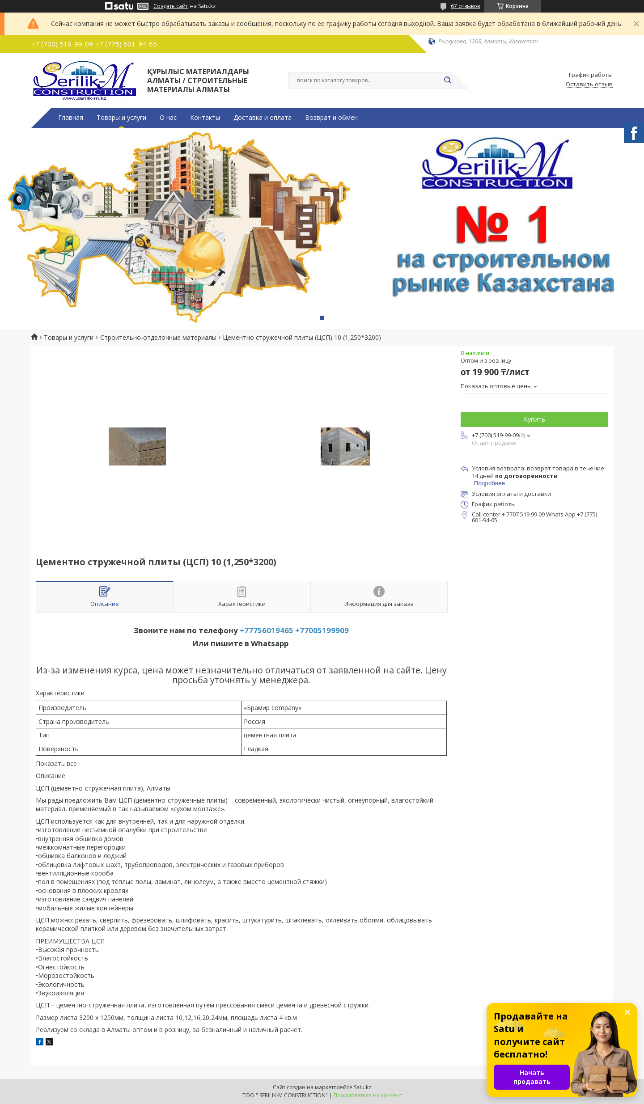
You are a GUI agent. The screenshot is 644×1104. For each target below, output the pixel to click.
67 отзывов (465, 6)
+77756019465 (266, 630)
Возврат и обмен (331, 117)
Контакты (205, 117)
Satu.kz (362, 1087)
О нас (168, 117)
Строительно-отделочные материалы (158, 338)
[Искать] (447, 80)
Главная (70, 117)
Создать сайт (170, 6)
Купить (534, 419)
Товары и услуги (121, 117)
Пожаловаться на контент (368, 1095)
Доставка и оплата (262, 117)
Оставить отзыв (589, 84)
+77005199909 (322, 630)
